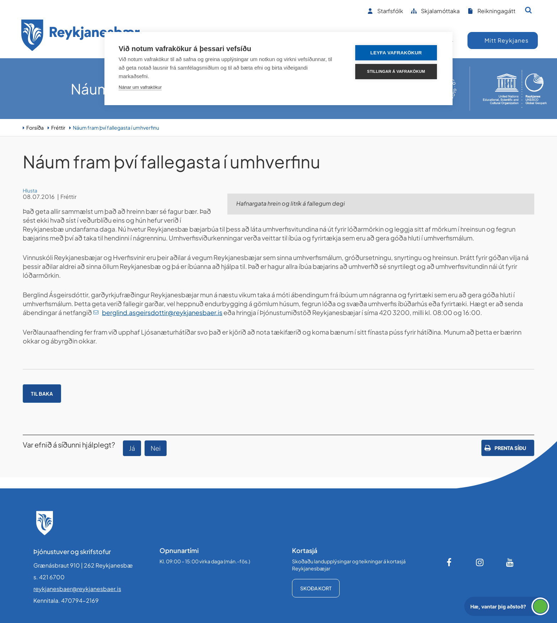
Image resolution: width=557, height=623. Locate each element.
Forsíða (35, 127)
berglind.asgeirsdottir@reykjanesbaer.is (162, 312)
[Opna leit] (528, 9)
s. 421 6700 (49, 577)
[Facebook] (450, 562)
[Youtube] (510, 562)
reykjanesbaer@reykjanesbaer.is (77, 588)
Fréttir (58, 127)
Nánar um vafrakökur (140, 87)
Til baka (42, 393)
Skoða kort (315, 588)
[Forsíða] (80, 36)
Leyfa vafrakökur (396, 52)
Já (132, 448)
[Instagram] (480, 562)
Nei (156, 448)
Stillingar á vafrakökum (396, 71)
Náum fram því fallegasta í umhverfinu (116, 127)
